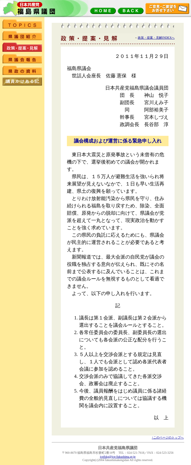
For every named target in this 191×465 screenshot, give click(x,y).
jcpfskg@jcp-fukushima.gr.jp (118, 456)
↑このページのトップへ (168, 437)
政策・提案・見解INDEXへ (156, 37)
